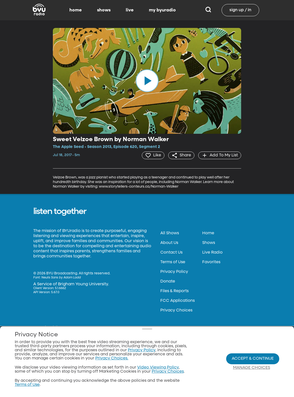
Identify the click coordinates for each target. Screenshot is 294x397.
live (130, 10)
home (75, 10)
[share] (181, 155)
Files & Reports (174, 291)
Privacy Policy (174, 272)
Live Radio (212, 253)
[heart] (153, 155)
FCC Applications (177, 301)
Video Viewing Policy (158, 368)
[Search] (208, 10)
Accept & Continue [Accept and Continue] (253, 359)
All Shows (169, 233)
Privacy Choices (176, 310)
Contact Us (171, 253)
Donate (167, 281)
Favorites (211, 262)
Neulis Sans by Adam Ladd (61, 277)
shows (104, 10)
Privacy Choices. (111, 358)
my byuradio (162, 10)
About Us (169, 243)
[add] (219, 155)
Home (208, 233)
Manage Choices (251, 368)
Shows (208, 243)
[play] (147, 80)
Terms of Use (172, 262)
